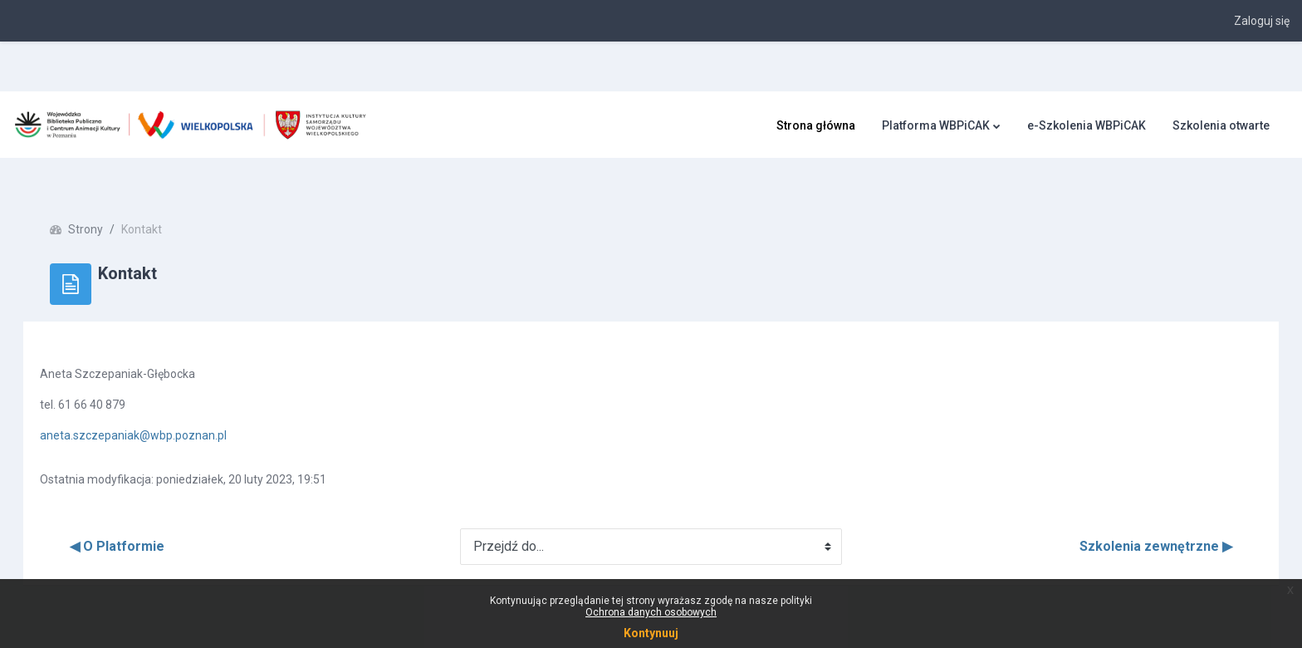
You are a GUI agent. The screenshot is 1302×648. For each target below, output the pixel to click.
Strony (108, 199)
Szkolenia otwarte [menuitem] (1221, 125)
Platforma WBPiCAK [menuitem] (936, 125)
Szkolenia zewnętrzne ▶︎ (1132, 516)
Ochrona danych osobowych (651, 612)
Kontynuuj (651, 633)
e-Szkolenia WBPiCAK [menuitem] (1086, 125)
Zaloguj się (1262, 20)
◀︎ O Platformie (140, 516)
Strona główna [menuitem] (815, 125)
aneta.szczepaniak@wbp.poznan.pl (156, 405)
